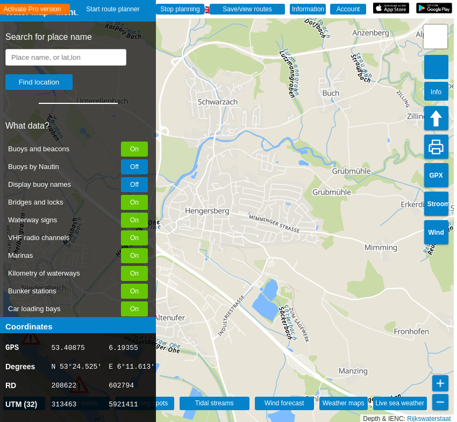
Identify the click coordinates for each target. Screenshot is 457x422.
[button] (435, 36)
